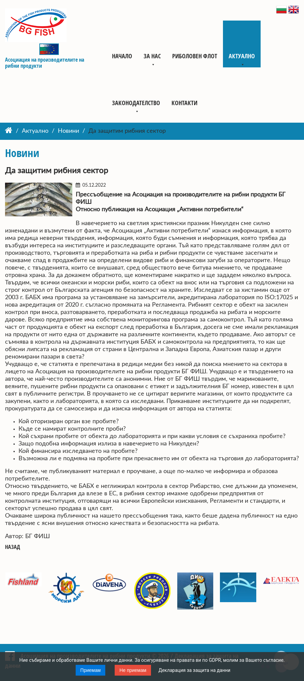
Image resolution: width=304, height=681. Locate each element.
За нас (152, 56)
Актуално (242, 56)
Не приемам (132, 670)
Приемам (90, 670)
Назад (12, 547)
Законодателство (136, 103)
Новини (68, 131)
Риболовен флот (194, 56)
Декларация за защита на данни (194, 670)
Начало (122, 56)
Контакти (184, 103)
